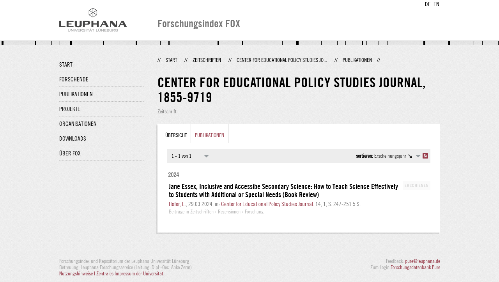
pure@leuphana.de (422, 261)
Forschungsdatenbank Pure (415, 267)
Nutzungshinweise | (77, 273)
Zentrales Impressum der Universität (129, 273)
